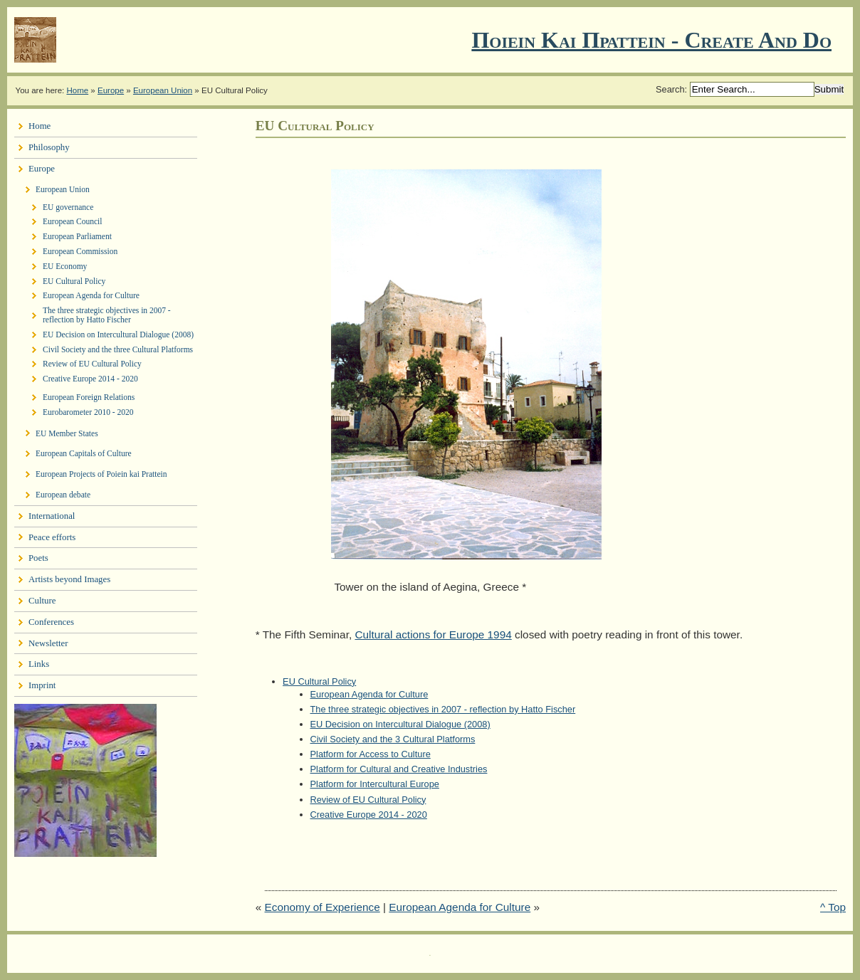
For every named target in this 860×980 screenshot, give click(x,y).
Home (77, 90)
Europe (111, 90)
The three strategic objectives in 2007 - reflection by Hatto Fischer (443, 709)
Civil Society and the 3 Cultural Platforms (393, 739)
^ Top (833, 907)
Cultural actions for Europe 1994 (433, 634)
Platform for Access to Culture (370, 754)
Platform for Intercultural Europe (374, 784)
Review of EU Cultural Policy (368, 799)
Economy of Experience (322, 907)
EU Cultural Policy (319, 681)
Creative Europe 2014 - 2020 (368, 814)
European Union (162, 90)
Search (670, 89)
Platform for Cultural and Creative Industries (399, 769)
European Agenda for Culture (369, 694)
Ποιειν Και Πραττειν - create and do (651, 40)
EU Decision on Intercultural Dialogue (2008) (400, 724)
